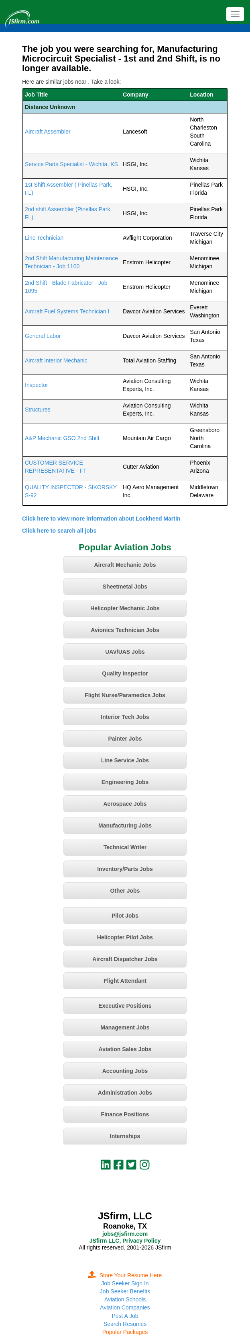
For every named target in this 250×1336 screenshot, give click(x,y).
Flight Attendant (125, 981)
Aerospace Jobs (124, 804)
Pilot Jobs (125, 915)
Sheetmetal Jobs (125, 586)
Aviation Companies (125, 1307)
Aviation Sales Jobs (125, 1049)
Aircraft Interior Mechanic (56, 360)
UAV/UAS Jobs (125, 651)
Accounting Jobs (125, 1071)
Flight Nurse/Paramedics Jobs (125, 695)
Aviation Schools (125, 1299)
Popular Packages (125, 1332)
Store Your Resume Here (125, 1275)
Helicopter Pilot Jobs (125, 937)
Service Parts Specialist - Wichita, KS (71, 164)
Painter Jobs (125, 738)
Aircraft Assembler (48, 131)
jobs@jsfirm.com (125, 1234)
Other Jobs (125, 890)
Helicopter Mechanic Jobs (125, 608)
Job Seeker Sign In (124, 1283)
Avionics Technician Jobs (125, 630)
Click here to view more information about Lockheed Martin (101, 518)
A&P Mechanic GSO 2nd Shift (62, 438)
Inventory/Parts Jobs (125, 869)
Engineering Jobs (125, 782)
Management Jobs (124, 1027)
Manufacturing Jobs (125, 825)
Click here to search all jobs (59, 530)
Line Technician (44, 238)
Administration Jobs (125, 1092)
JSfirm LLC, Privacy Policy (125, 1240)
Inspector (36, 385)
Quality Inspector (125, 673)
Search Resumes (125, 1324)
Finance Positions (125, 1114)
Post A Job (125, 1316)
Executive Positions (124, 1006)
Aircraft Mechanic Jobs (125, 565)
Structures (38, 409)
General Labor (43, 336)
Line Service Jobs (125, 760)
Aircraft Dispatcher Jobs (125, 959)
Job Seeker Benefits (125, 1291)
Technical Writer (125, 847)
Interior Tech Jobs (125, 717)
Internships (125, 1136)
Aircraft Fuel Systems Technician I (67, 311)
